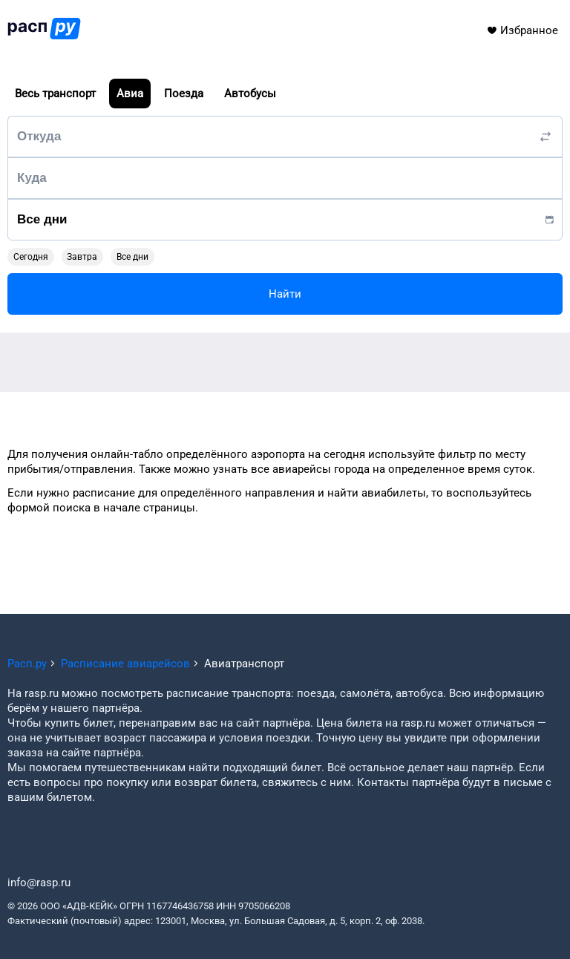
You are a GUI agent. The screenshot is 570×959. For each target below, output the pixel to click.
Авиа (130, 93)
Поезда (183, 93)
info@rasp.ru (39, 882)
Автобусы (250, 93)
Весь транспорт (55, 93)
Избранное (522, 30)
